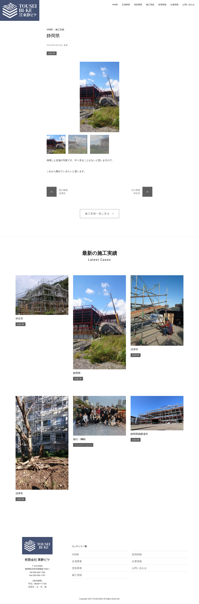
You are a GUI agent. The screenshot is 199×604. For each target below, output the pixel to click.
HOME (115, 4)
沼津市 (134, 349)
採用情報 (162, 4)
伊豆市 (19, 318)
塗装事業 (138, 4)
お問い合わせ (189, 4)
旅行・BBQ (79, 439)
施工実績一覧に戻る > (99, 213)
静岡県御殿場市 (139, 433)
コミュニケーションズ (83, 445)
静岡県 (77, 373)
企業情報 (174, 4)
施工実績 (150, 4)
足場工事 (51, 53)
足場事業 (126, 4)
